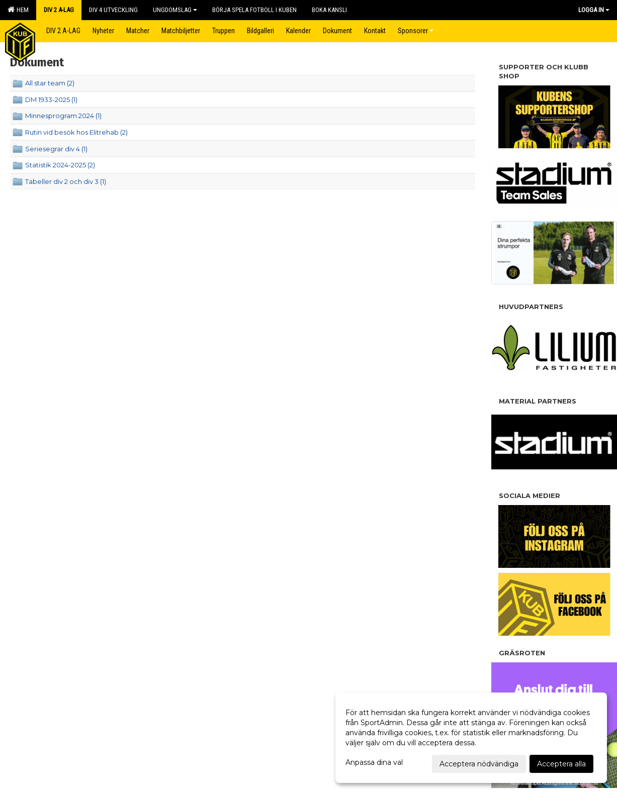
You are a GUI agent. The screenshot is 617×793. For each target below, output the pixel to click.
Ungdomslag (175, 10)
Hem (18, 10)
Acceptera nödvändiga (478, 763)
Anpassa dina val (374, 762)
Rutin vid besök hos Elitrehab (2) (76, 132)
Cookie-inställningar (40, 584)
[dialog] (471, 737)
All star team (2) (49, 83)
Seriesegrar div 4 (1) (56, 149)
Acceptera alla (561, 763)
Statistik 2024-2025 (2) (60, 165)
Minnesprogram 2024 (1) (63, 116)
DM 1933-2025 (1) (51, 99)
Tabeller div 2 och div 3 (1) (65, 181)
